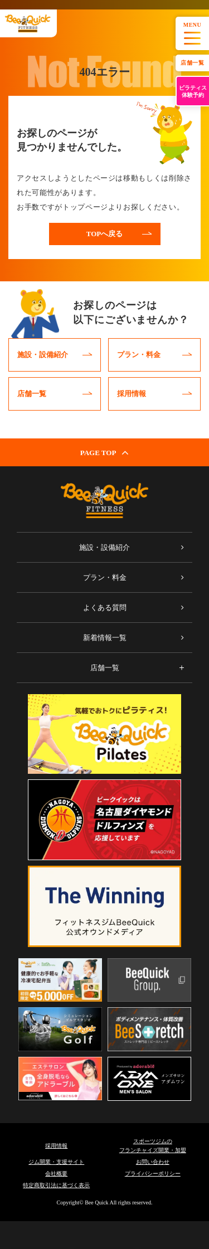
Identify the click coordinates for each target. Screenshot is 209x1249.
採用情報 (56, 1146)
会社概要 (56, 1173)
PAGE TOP (104, 452)
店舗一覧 (192, 63)
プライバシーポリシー (153, 1173)
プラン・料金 (105, 577)
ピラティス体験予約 (193, 91)
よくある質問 (105, 607)
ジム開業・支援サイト (56, 1162)
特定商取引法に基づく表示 (56, 1185)
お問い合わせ (152, 1162)
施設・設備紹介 (104, 547)
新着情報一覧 (105, 637)
